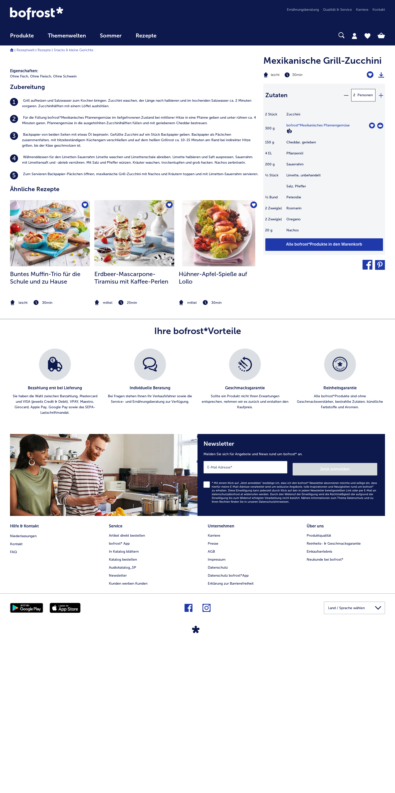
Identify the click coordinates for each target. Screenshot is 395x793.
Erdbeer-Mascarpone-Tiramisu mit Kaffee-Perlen (131, 427)
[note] (50, 452)
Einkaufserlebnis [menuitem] (319, 698)
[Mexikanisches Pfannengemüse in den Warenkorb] (380, 126)
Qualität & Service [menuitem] (337, 9)
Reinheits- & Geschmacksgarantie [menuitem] (334, 690)
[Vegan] (289, 131)
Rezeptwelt (26, 50)
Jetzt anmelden (356, 616)
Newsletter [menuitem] (118, 722)
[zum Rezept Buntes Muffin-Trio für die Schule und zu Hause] (50, 383)
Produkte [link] (22, 35)
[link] (66, 13)
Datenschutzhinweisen (274, 649)
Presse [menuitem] (213, 690)
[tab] (354, 35)
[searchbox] (174, 35)
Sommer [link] (111, 35)
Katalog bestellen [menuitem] (123, 706)
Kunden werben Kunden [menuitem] (128, 730)
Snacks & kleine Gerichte (73, 50)
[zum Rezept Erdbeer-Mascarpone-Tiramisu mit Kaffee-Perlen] (134, 383)
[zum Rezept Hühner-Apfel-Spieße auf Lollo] (218, 383)
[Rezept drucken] (381, 75)
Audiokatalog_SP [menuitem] (122, 714)
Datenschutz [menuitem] (218, 714)
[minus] (346, 95)
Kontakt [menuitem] (378, 9)
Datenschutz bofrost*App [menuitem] (228, 722)
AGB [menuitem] (211, 698)
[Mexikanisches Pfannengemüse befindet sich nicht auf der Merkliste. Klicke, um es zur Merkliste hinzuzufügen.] (372, 125)
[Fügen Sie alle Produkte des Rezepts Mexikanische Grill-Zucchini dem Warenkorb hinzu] (324, 244)
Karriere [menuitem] (362, 9)
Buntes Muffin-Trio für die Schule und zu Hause (45, 427)
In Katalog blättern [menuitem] (124, 698)
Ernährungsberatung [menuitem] (303, 9)
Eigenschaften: (24, 220)
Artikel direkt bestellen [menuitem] (127, 682)
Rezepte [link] (146, 35)
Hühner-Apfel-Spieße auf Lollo (213, 427)
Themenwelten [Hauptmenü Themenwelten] (67, 35)
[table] (324, 174)
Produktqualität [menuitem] (319, 682)
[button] (367, 265)
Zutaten (276, 95)
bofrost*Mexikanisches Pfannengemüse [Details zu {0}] (318, 125)
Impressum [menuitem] (217, 706)
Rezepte (44, 50)
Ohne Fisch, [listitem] (19, 226)
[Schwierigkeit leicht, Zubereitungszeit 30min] (303, 75)
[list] (197, 531)
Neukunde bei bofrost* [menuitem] (325, 706)
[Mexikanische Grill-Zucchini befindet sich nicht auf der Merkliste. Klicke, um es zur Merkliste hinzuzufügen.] (370, 74)
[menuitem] (22, 38)
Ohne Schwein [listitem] (65, 226)
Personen (365, 95)
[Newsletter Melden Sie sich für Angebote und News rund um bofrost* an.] (291, 624)
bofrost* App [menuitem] (119, 690)
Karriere (214, 682)
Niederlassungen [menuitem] (23, 682)
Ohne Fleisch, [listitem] (41, 226)
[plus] (380, 95)
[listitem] (134, 253)
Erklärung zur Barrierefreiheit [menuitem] (231, 730)
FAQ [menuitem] (13, 698)
